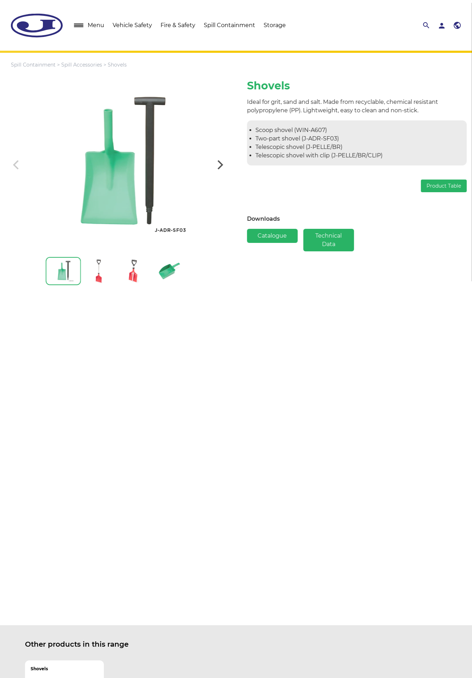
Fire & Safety (178, 25)
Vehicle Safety (132, 25)
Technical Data (332, 239)
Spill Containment (229, 25)
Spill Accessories (81, 65)
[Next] (215, 164)
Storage (275, 25)
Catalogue (276, 235)
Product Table (447, 186)
